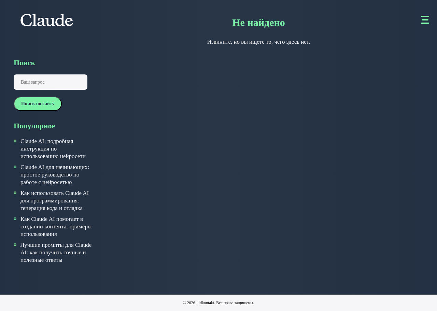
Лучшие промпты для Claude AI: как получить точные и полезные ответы (55, 252)
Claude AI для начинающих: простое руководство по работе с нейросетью (54, 174)
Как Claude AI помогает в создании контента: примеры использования (55, 226)
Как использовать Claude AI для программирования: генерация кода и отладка (54, 200)
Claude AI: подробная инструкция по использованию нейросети (53, 148)
